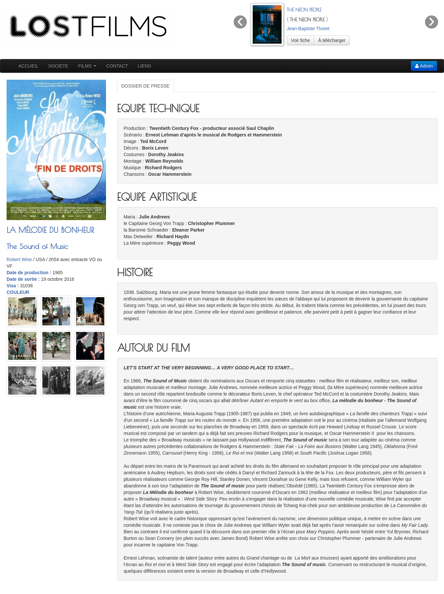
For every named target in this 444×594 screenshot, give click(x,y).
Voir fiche (300, 40)
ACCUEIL (28, 66)
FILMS (87, 66)
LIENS (144, 66)
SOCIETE (58, 66)
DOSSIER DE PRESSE (145, 86)
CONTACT (117, 66)
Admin (424, 66)
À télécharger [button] (331, 40)
